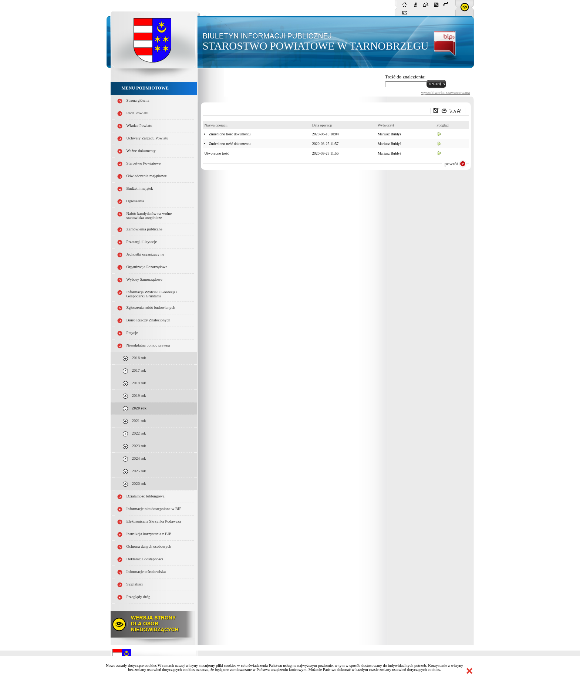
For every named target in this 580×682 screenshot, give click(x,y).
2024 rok (139, 458)
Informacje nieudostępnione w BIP (154, 509)
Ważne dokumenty (141, 151)
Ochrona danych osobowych (149, 546)
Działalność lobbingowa (146, 496)
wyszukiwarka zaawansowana (445, 92)
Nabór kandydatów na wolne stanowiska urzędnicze (149, 216)
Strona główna (138, 100)
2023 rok (139, 446)
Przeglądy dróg (139, 597)
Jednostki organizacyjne (146, 254)
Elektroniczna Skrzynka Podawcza (154, 521)
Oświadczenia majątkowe (147, 176)
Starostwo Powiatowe (144, 163)
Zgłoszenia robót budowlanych (151, 307)
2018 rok (139, 383)
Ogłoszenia (135, 201)
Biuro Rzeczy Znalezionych (149, 320)
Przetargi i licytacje (142, 242)
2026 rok (139, 484)
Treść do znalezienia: (405, 77)
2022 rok (139, 433)
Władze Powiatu (139, 126)
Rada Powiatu (138, 113)
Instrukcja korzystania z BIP (149, 534)
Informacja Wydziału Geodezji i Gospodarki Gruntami (152, 294)
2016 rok (139, 358)
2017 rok (139, 370)
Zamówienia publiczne (144, 229)
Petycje (132, 333)
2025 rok (139, 471)
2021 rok (139, 421)
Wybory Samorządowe (144, 279)
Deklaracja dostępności (145, 559)
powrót (451, 163)
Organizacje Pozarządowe (147, 267)
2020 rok (139, 408)
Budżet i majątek (140, 188)
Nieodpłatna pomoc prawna (148, 345)
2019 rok (139, 396)
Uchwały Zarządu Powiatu (148, 138)
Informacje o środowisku (146, 572)
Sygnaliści (135, 584)
